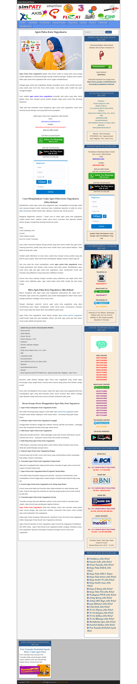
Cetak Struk (103, 22)
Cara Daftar (33, 22)
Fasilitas (92, 22)
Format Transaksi (59, 22)
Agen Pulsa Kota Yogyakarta (51, 32)
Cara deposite (45, 22)
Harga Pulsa (72, 22)
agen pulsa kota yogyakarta (64, 412)
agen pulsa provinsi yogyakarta (70, 315)
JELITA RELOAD (62, 682)
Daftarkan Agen (25, 26)
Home (23, 22)
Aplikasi (83, 22)
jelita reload (23, 211)
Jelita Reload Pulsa (26, 2)
